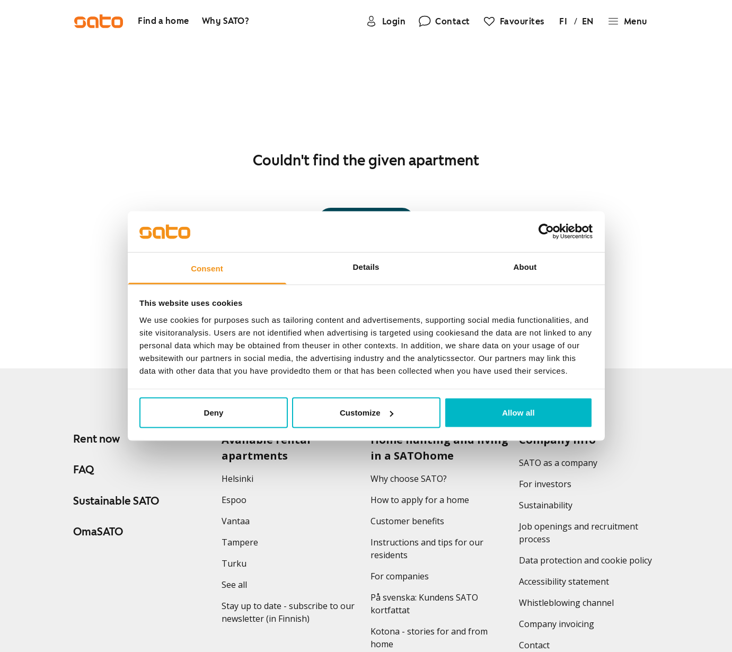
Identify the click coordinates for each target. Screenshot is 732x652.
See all (234, 585)
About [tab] (525, 266)
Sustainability (545, 505)
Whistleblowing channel (566, 603)
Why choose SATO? (409, 478)
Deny (213, 412)
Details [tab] (366, 266)
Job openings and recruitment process (578, 533)
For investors (545, 484)
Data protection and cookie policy (585, 560)
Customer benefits (407, 521)
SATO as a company (558, 463)
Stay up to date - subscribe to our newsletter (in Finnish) (288, 612)
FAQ (83, 469)
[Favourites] (514, 21)
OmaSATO (98, 531)
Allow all (518, 412)
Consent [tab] (207, 267)
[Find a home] (163, 21)
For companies (400, 576)
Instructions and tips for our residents (427, 548)
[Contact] (444, 21)
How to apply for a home (420, 500)
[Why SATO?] (226, 21)
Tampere (240, 542)
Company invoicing (556, 624)
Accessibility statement (564, 581)
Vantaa (236, 521)
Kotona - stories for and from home (429, 637)
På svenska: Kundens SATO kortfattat (424, 604)
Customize (366, 412)
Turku (234, 563)
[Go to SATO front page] (98, 21)
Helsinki (237, 478)
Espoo (234, 500)
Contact (534, 645)
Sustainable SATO (116, 501)
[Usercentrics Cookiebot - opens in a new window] (546, 232)
